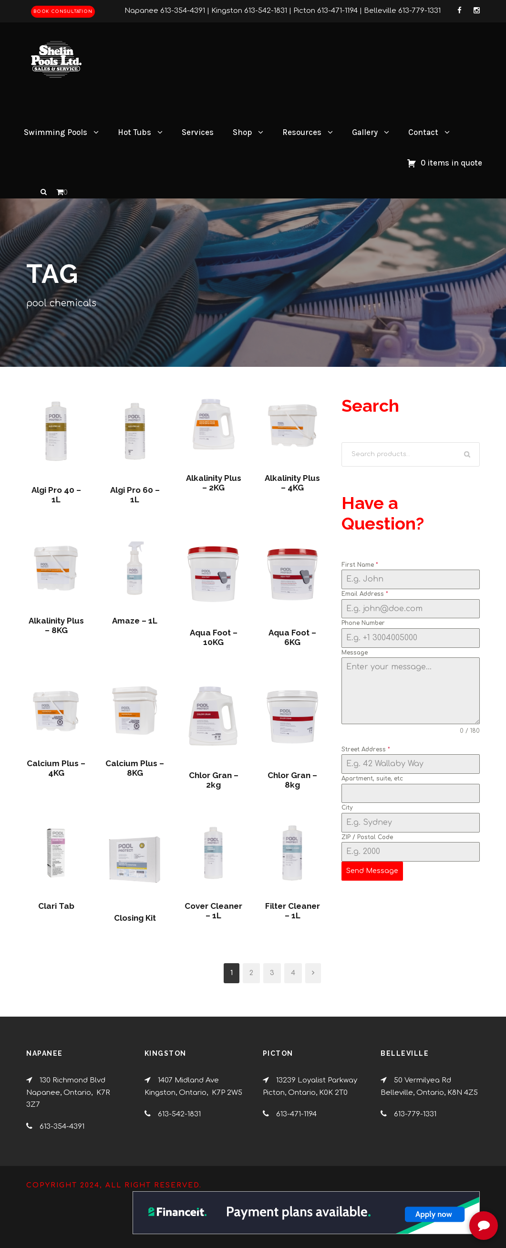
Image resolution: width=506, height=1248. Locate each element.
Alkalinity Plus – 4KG (292, 482)
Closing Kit (135, 918)
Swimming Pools (55, 132)
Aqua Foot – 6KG (292, 637)
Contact (423, 132)
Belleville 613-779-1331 (402, 11)
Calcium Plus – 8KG (134, 768)
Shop (242, 132)
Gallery (365, 132)
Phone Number (363, 623)
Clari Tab (56, 906)
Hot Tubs (134, 132)
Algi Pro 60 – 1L (135, 494)
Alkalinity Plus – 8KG (56, 625)
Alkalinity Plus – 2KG (213, 482)
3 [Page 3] (272, 973)
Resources (301, 132)
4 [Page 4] (293, 973)
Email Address (364, 594)
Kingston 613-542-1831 (249, 11)
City (346, 807)
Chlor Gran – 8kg (292, 780)
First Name (359, 565)
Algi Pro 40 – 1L (56, 494)
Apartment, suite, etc (372, 778)
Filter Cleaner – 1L (292, 910)
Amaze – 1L (134, 620)
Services (198, 132)
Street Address (365, 749)
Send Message (372, 870)
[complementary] (437, 1195)
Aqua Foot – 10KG (214, 637)
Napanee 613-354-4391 (164, 11)
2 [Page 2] (251, 973)
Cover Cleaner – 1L (213, 910)
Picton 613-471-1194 (325, 11)
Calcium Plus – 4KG (56, 768)
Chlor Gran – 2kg (213, 780)
